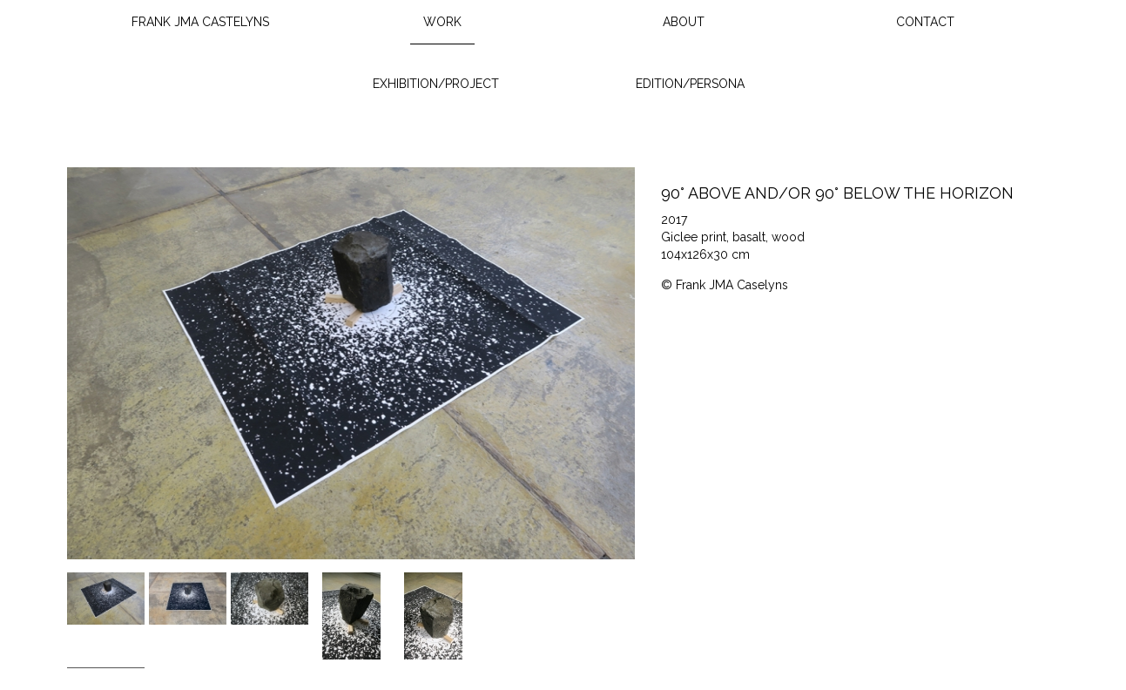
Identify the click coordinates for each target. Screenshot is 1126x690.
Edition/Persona (690, 84)
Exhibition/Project (436, 84)
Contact (925, 22)
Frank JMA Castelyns (200, 22)
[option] (351, 363)
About (684, 22)
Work (442, 22)
